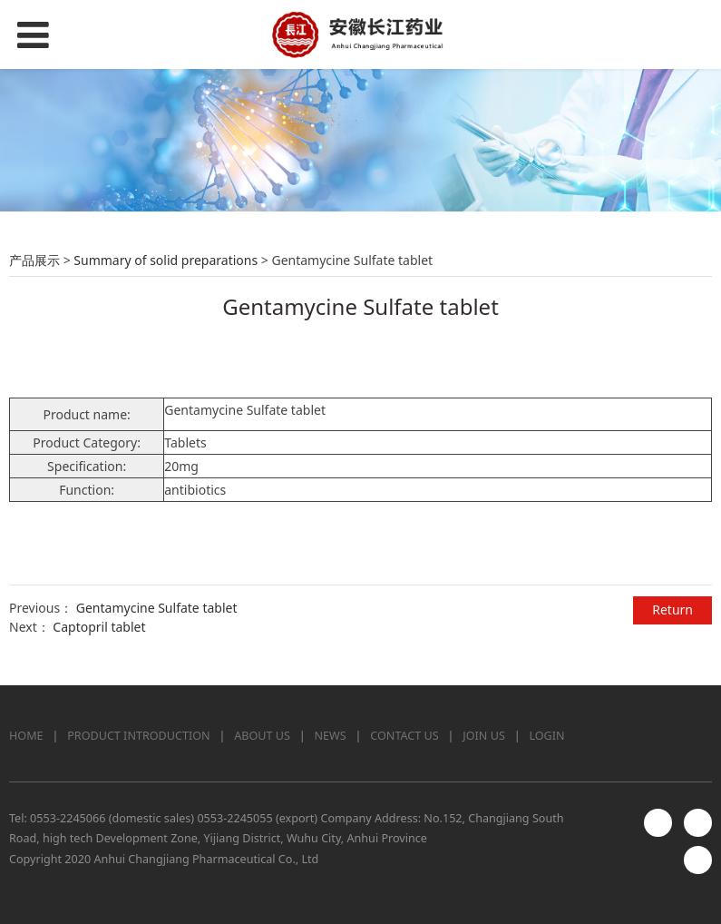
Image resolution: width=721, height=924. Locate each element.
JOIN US (484, 735)
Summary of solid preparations (165, 260)
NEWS (330, 735)
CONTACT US (404, 735)
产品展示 (34, 260)
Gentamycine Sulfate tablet (157, 607)
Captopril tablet (99, 626)
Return (672, 609)
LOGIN (546, 735)
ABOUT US (262, 735)
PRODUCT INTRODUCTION (138, 735)
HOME (26, 735)
